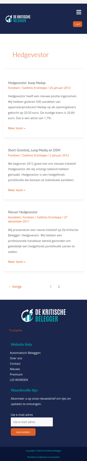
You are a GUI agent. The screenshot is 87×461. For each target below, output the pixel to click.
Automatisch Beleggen (25, 353)
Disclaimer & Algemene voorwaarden (43, 457)
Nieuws (15, 369)
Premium (16, 374)
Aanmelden (23, 432)
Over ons (16, 358)
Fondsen (14, 88)
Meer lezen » (17, 127)
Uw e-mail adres (22, 415)
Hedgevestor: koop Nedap (27, 83)
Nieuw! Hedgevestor (23, 212)
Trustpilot (15, 330)
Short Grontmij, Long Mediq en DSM (34, 150)
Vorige (15, 286)
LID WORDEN (19, 380)
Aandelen (14, 217)
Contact (15, 363)
